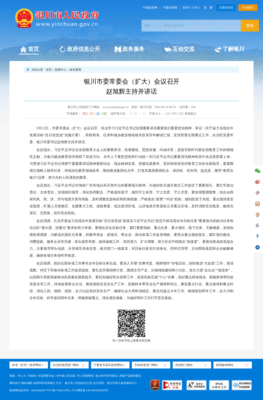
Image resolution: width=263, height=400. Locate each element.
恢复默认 (191, 113)
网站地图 (26, 383)
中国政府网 (150, 7)
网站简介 (14, 383)
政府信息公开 (79, 49)
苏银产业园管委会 (130, 375)
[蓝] (98, 113)
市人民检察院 (85, 375)
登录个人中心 (191, 7)
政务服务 (129, 49)
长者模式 (248, 7)
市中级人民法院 (65, 375)
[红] (85, 113)
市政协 (32, 375)
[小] (167, 113)
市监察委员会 (46, 375)
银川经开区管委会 (106, 375)
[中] (174, 113)
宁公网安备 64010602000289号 (90, 390)
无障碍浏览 (226, 7)
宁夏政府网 (170, 7)
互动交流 (179, 49)
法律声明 (38, 383)
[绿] (104, 113)
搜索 (250, 25)
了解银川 (229, 49)
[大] (180, 113)
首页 (29, 49)
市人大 (22, 375)
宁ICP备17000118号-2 (58, 390)
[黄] (91, 113)
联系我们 (49, 383)
